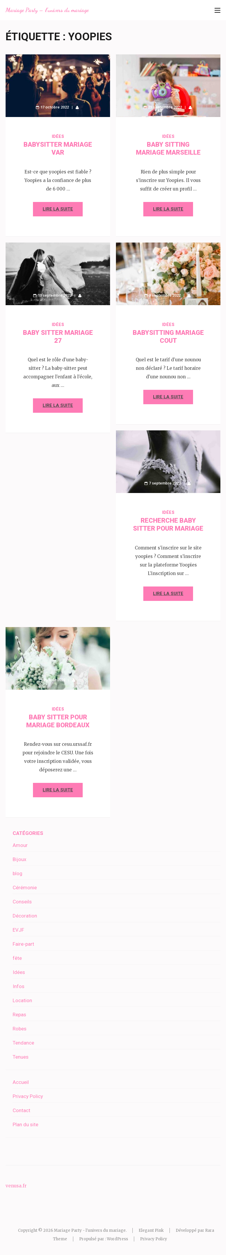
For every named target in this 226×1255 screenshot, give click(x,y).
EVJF (18, 930)
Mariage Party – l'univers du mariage (47, 10)
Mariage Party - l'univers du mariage (90, 1230)
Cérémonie (25, 887)
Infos (18, 986)
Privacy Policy (28, 1096)
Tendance (23, 1043)
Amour (20, 845)
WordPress (117, 1238)
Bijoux (19, 859)
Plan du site (25, 1124)
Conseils (22, 902)
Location (22, 1000)
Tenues (21, 1057)
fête (17, 958)
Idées (58, 136)
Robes (19, 1029)
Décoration (25, 916)
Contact (21, 1110)
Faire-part (23, 944)
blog (17, 873)
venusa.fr (16, 1186)
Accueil (21, 1082)
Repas (19, 1014)
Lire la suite (58, 209)
